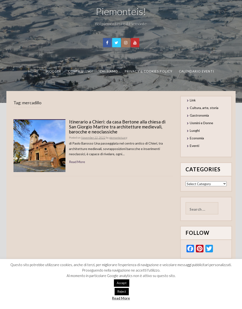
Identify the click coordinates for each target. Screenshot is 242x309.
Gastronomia (199, 115)
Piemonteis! (121, 11)
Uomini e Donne (201, 123)
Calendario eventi (196, 71)
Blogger (53, 71)
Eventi (194, 146)
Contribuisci (80, 71)
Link (193, 100)
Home (33, 71)
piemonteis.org (118, 137)
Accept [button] (121, 283)
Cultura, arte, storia (204, 108)
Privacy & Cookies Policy (148, 71)
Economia (197, 138)
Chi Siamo (108, 71)
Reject (121, 291)
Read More (77, 162)
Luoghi (195, 130)
